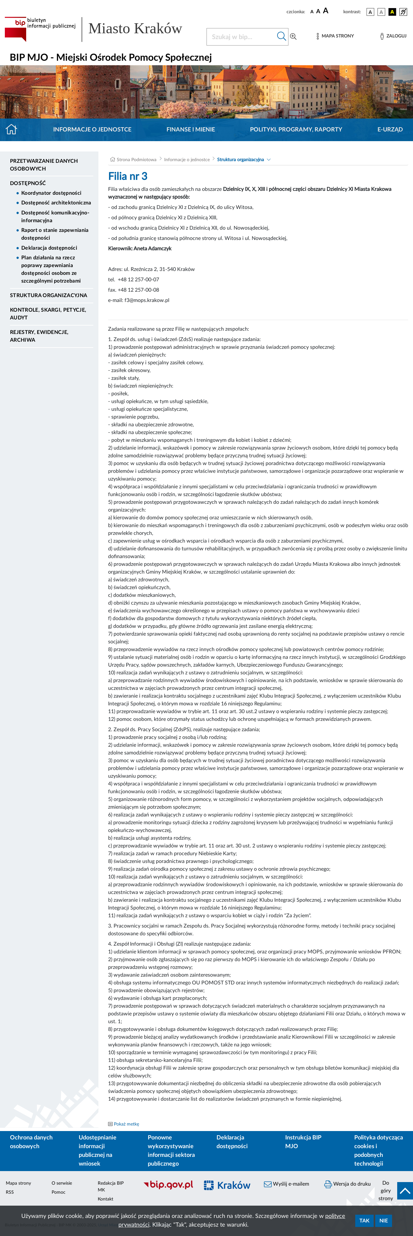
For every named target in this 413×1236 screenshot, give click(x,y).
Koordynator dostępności (51, 193)
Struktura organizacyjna (48, 295)
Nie (383, 1220)
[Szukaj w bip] (281, 37)
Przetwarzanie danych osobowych (44, 165)
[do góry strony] (394, 1190)
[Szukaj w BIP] (241, 37)
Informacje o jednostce (92, 130)
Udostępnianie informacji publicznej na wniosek (97, 1151)
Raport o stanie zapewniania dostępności (55, 234)
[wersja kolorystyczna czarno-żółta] (392, 12)
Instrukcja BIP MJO (303, 1142)
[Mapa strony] (335, 36)
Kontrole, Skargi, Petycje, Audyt (48, 313)
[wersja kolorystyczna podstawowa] (370, 12)
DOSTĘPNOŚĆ (28, 183)
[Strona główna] (14, 130)
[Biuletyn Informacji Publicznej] (168, 1189)
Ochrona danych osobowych (31, 1142)
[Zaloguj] (393, 36)
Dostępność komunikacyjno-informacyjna (55, 216)
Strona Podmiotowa (136, 160)
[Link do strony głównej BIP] (101, 29)
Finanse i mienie (190, 130)
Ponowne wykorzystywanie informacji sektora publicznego (171, 1151)
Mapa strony (18, 1183)
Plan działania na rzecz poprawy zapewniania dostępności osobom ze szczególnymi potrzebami (51, 269)
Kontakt (105, 1199)
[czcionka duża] (332, 11)
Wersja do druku (347, 1184)
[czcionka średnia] (318, 11)
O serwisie (62, 1183)
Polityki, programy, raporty (296, 130)
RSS (10, 1192)
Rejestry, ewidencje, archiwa (39, 336)
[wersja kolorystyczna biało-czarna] (381, 12)
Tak (364, 1220)
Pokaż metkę (126, 1124)
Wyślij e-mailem (286, 1184)
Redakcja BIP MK (111, 1186)
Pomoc (58, 1192)
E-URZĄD (390, 130)
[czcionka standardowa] (312, 12)
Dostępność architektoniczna (56, 202)
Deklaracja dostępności (49, 248)
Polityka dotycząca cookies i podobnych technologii (378, 1151)
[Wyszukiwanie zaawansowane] (293, 37)
